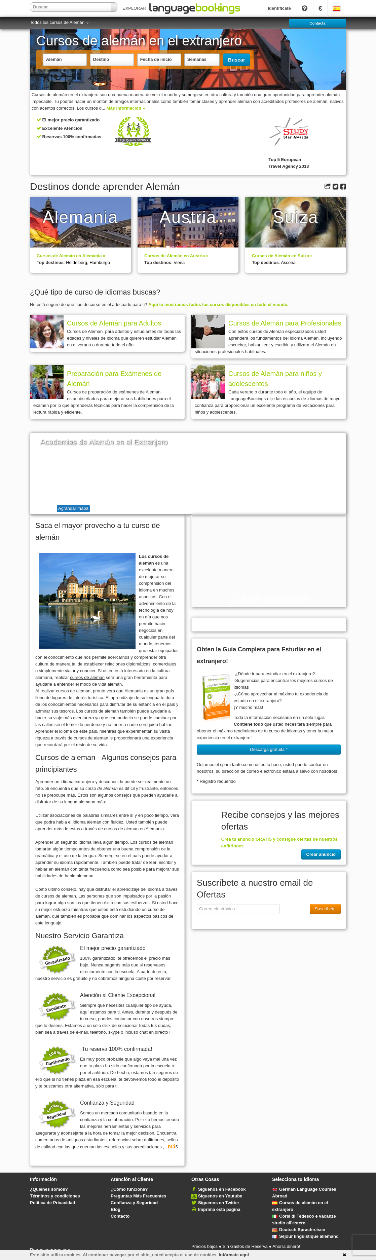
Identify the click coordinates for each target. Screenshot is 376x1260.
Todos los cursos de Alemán (59, 22)
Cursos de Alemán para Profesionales (284, 323)
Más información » (126, 108)
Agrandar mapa (73, 508)
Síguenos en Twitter (218, 1202)
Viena (179, 262)
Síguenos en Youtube (220, 1195)
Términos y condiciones (55, 1195)
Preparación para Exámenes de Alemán (114, 378)
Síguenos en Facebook (222, 1189)
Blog (115, 1209)
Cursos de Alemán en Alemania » (71, 255)
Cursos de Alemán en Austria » (176, 255)
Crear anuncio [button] (321, 854)
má (172, 1146)
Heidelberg (76, 262)
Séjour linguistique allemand (305, 1236)
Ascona (288, 262)
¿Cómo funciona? (129, 1189)
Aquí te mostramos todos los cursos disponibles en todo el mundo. (218, 304)
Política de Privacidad (52, 1202)
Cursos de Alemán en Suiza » (282, 255)
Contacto (120, 1216)
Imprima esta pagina (219, 1209)
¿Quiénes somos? (49, 1189)
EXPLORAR (136, 8)
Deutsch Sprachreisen (298, 1229)
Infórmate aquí (234, 1254)
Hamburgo (99, 262)
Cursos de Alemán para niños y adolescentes (275, 378)
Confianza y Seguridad (134, 1202)
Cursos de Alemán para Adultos (114, 323)
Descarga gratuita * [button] (268, 749)
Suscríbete (325, 908)
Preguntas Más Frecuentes (138, 1195)
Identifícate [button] (279, 8)
